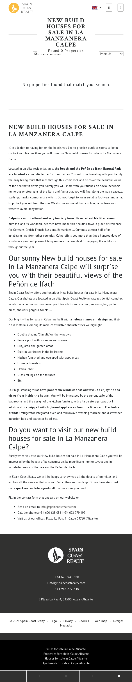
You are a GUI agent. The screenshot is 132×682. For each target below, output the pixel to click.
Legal (54, 621)
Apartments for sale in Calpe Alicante (66, 663)
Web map (101, 621)
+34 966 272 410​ (66, 589)
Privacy (68, 621)
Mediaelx (66, 625)
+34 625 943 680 (66, 577)
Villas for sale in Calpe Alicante (66, 649)
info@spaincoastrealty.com (58, 507)
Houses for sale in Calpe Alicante (66, 658)
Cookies (84, 621)
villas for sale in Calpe (37, 319)
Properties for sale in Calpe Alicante (66, 654)
